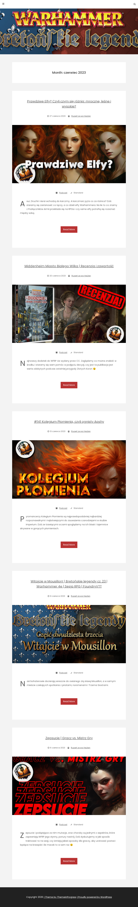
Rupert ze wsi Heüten (81, 116)
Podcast (63, 192)
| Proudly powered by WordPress (94, 897)
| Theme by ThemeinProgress (60, 897)
